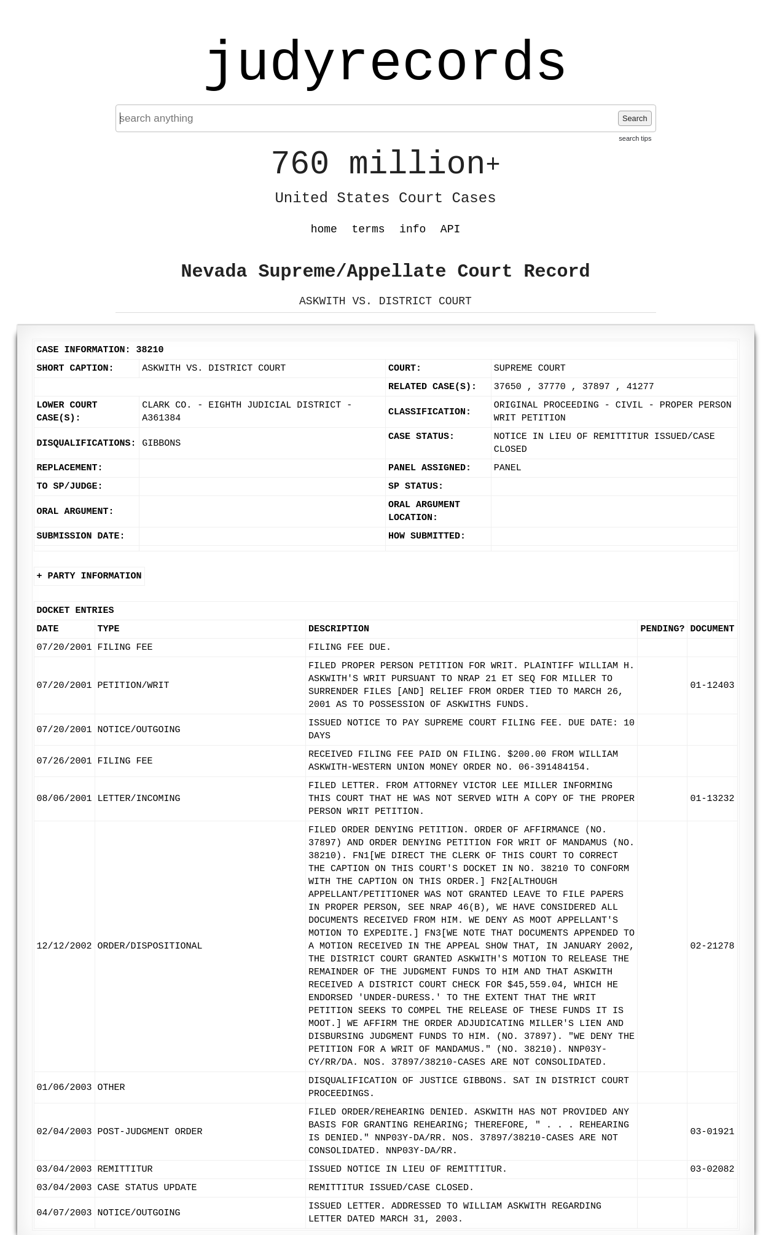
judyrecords (385, 64)
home (324, 229)
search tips (635, 138)
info (412, 229)
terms (368, 229)
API (450, 229)
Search (635, 118)
